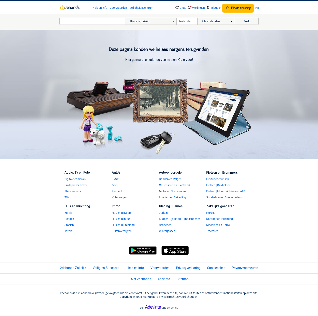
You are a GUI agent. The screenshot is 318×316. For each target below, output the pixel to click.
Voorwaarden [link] (118, 7)
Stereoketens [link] (72, 191)
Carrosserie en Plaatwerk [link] (174, 185)
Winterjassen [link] (167, 231)
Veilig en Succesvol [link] (106, 268)
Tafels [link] (68, 231)
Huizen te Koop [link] (121, 212)
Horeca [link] (210, 212)
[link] (74, 7)
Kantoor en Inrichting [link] (219, 218)
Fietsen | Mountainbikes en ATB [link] (225, 191)
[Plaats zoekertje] (238, 8)
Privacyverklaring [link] (188, 268)
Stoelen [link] (69, 225)
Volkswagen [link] (119, 197)
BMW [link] (115, 179)
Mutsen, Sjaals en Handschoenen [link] (180, 218)
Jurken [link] (163, 212)
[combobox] (92, 21)
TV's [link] (67, 197)
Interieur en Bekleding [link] (172, 197)
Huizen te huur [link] (121, 218)
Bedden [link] (69, 218)
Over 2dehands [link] (140, 279)
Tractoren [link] (212, 231)
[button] (196, 8)
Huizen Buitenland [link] (123, 225)
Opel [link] (114, 185)
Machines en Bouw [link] (218, 225)
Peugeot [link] (117, 191)
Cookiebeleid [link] (216, 268)
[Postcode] (187, 21)
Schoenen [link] (165, 225)
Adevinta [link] (164, 279)
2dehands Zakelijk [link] (73, 268)
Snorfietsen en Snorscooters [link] (224, 197)
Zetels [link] (68, 212)
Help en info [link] (99, 7)
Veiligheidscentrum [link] (141, 7)
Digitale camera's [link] (75, 179)
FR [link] (257, 7)
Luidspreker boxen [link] (76, 185)
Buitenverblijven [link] (122, 231)
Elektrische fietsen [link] (217, 179)
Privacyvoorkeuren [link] (245, 268)
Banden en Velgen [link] (170, 179)
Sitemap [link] (183, 279)
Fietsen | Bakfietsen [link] (218, 185)
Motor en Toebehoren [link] (172, 191)
